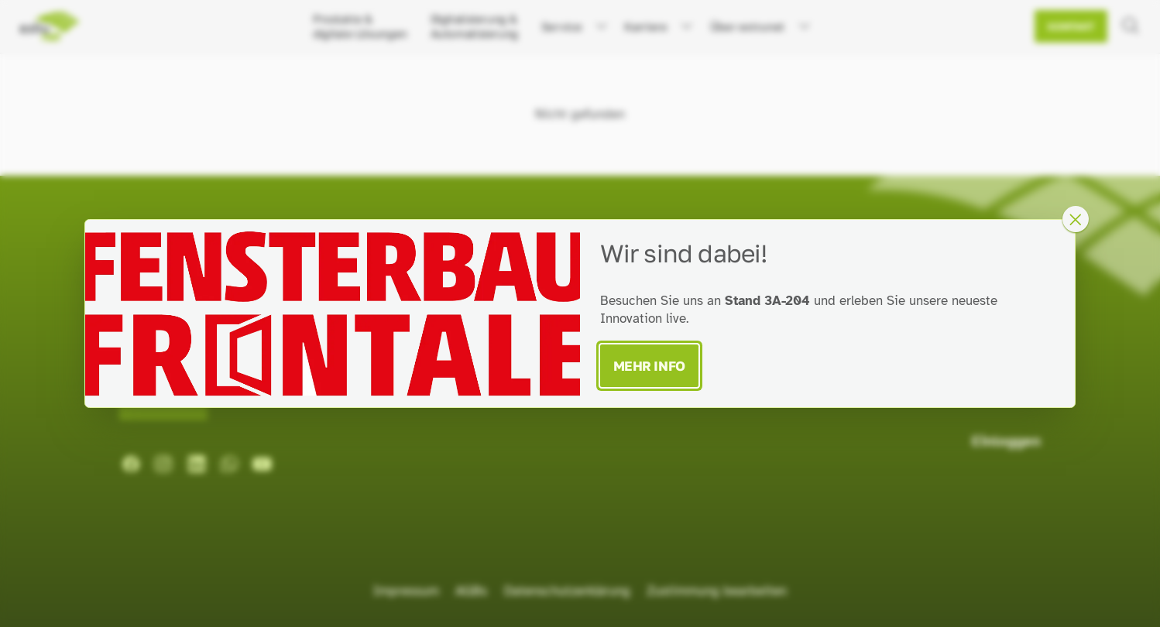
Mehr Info (649, 366)
